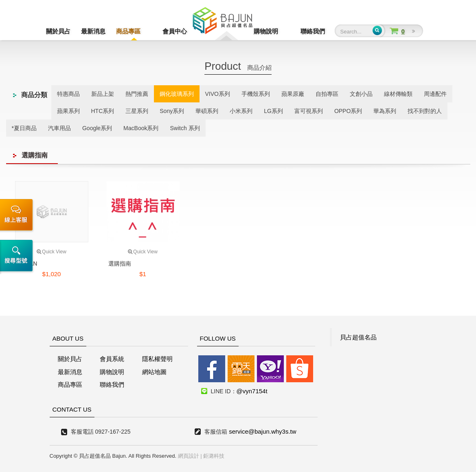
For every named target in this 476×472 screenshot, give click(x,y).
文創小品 (361, 94)
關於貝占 (58, 31)
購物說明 (277, 31)
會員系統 (112, 358)
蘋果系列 (68, 111)
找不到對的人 (425, 111)
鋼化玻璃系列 (177, 94)
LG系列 (273, 111)
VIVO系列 (217, 94)
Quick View (51, 252)
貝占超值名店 (222, 22)
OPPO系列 (348, 111)
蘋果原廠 (292, 94)
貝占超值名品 (358, 337)
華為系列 (384, 111)
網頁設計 (188, 456)
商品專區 (128, 31)
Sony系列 (172, 111)
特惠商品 (68, 94)
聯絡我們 (313, 31)
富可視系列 (308, 111)
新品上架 (102, 94)
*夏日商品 (24, 128)
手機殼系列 (255, 94)
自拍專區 (327, 94)
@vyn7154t (252, 391)
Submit (377, 30)
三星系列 (136, 111)
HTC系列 (102, 111)
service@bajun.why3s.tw (262, 431)
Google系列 (97, 128)
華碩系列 (206, 111)
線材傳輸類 (398, 94)
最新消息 (93, 31)
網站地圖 (154, 371)
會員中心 (163, 31)
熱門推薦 (136, 94)
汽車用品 (59, 128)
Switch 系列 (185, 128)
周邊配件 (435, 94)
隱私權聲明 (157, 358)
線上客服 (17, 215)
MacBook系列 (140, 128)
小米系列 (241, 111)
